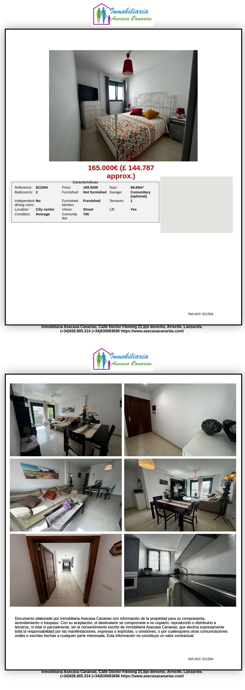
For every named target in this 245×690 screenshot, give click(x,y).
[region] (196, 204)
